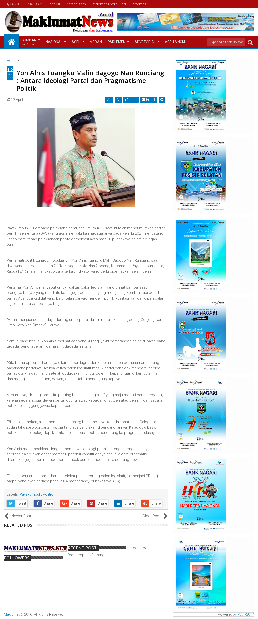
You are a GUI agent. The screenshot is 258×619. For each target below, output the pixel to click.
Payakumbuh (30, 494)
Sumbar (29, 42)
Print (131, 100)
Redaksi (53, 4)
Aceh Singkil (176, 42)
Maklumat (12, 614)
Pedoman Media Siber (109, 4)
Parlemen (116, 42)
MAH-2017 (245, 614)
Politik (48, 494)
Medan (96, 42)
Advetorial (145, 42)
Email (148, 100)
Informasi (139, 4)
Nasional (54, 42)
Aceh (76, 42)
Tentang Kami (76, 4)
